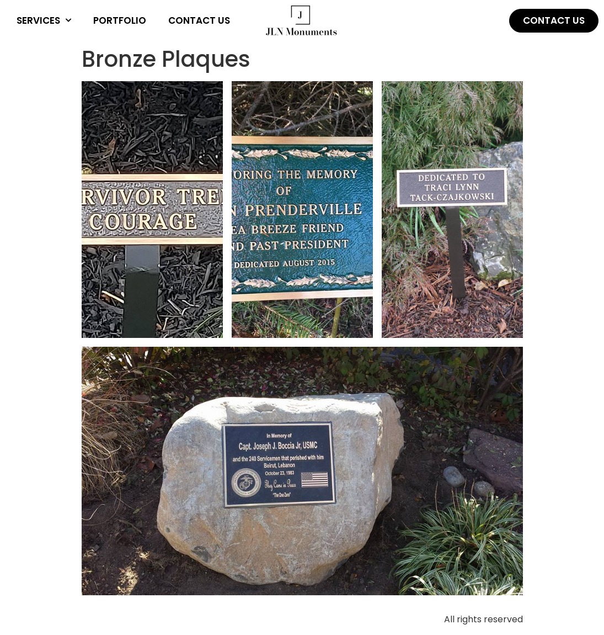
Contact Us (199, 20)
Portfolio (119, 20)
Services (44, 20)
